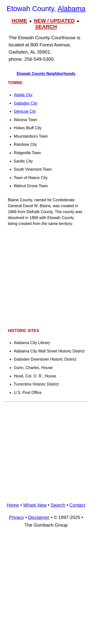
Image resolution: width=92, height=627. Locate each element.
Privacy (16, 517)
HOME (19, 20)
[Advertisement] (46, 277)
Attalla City (23, 95)
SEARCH (46, 26)
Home (13, 505)
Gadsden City (26, 103)
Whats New (35, 505)
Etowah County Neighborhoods (46, 74)
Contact (77, 505)
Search (58, 505)
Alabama (71, 9)
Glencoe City (25, 111)
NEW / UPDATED (54, 20)
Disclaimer (38, 517)
